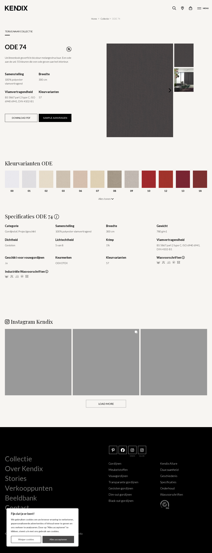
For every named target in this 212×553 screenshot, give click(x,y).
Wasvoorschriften (171, 494)
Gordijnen (115, 463)
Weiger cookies (26, 539)
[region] (42, 527)
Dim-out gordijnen (120, 494)
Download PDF (21, 117)
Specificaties (168, 482)
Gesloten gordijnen (121, 488)
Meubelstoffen (118, 469)
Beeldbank (21, 498)
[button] (38, 362)
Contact (17, 508)
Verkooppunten (28, 488)
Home (94, 18)
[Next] (169, 90)
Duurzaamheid (169, 469)
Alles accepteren (58, 539)
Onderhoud (167, 488)
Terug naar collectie (19, 31)
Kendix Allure (168, 463)
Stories (16, 478)
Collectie (105, 18)
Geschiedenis (168, 476)
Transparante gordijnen (123, 482)
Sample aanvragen (55, 118)
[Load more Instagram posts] (106, 404)
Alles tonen (106, 198)
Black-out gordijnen (121, 500)
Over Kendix (24, 468)
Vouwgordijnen (118, 476)
